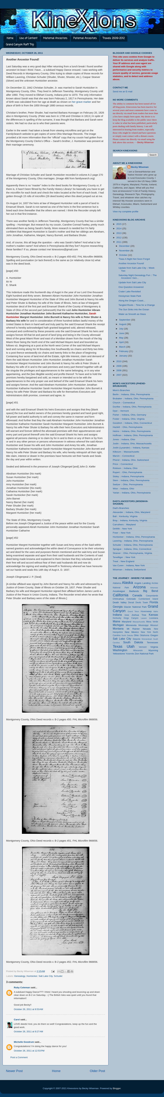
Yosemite (130, 654)
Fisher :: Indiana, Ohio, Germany (129, 414)
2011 (119, 242)
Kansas (153, 614)
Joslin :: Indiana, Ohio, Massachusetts (132, 443)
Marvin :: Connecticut (123, 456)
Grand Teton (133, 611)
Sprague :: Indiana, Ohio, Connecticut (132, 549)
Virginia (154, 647)
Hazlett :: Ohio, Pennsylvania (127, 427)
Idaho (155, 611)
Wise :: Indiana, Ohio (123, 488)
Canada (137, 595)
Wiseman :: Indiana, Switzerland (129, 569)
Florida (154, 602)
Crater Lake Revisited (130, 291)
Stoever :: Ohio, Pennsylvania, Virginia (132, 553)
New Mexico (132, 632)
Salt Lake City (46, 976)
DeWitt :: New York (122, 528)
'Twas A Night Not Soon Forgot (134, 259)
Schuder (58, 976)
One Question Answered (131, 287)
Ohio (136, 635)
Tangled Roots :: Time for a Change (137, 305)
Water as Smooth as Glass (132, 314)
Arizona (139, 587)
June (122, 333)
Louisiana (153, 618)
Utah (131, 646)
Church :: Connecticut (124, 402)
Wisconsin (138, 650)
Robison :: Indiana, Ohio (125, 468)
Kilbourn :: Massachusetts (126, 451)
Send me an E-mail (122, 91)
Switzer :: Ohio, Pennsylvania (128, 484)
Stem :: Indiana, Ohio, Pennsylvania (131, 480)
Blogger (117, 1088)
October (123, 255)
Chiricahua (118, 599)
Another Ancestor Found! (131, 263)
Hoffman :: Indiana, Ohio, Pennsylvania (133, 435)
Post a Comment (19, 1057)
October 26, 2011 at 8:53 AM (28, 1009)
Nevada (147, 629)
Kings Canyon (131, 618)
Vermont (142, 647)
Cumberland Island (148, 599)
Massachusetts (139, 622)
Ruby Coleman (22, 987)
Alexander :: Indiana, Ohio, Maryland (131, 512)
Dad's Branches (121, 508)
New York (146, 632)
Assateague (119, 591)
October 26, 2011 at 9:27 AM (28, 1031)
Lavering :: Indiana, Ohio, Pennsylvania (133, 541)
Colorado (131, 599)
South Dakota (133, 642)
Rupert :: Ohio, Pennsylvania (127, 472)
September (125, 319)
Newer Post (14, 1071)
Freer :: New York (122, 532)
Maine (116, 621)
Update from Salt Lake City (132, 282)
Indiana (117, 614)
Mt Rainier (133, 629)
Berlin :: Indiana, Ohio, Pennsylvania (131, 394)
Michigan (118, 624)
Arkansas (154, 588)
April (121, 342)
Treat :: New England (123, 561)
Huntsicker (31, 976)
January (123, 355)
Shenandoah (147, 639)
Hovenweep (146, 611)
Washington (120, 650)
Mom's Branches (121, 390)
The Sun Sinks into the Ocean (134, 309)
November (124, 250)
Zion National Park (144, 653)
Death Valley (120, 602)
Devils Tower (141, 602)
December (124, 246)
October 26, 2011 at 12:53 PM (29, 1050)
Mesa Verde (152, 621)
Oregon (154, 635)
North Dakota (127, 635)
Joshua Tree (139, 615)
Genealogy (19, 976)
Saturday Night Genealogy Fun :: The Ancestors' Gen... (138, 276)
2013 (119, 233)
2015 (119, 224)
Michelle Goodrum (24, 1042)
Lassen (144, 618)
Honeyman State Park (130, 296)
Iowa (127, 615)
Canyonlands (152, 595)
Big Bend (150, 590)
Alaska (127, 582)
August (123, 324)
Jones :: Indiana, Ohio (124, 439)
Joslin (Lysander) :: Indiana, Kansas (131, 447)
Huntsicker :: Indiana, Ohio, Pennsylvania (134, 537)
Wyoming (153, 650)
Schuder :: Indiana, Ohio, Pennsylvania (133, 545)
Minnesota (131, 625)
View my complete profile (125, 211)
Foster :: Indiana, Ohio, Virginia (129, 419)
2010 (119, 361)
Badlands (134, 591)
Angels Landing (142, 583)
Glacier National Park (135, 607)
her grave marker (81, 102)
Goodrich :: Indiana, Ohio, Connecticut (132, 423)
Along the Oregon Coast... (132, 300)
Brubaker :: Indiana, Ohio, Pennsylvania (133, 398)
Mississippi (143, 625)
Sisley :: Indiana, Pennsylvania (128, 476)
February (124, 351)
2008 (119, 370)
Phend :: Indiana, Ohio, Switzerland (131, 460)
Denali (131, 602)
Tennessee (152, 642)
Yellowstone (119, 653)
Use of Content (28, 38)
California (120, 595)
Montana (118, 628)
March (122, 347)
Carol (17, 1019)
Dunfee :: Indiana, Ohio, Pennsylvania (132, 406)
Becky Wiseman (140, 167)
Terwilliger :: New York (124, 557)
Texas (117, 646)
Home (10, 38)
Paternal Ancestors (85, 38)
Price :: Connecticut (123, 464)
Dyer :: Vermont (121, 411)
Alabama (117, 583)
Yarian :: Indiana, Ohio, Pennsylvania (132, 492)
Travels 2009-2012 (114, 38)
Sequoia (136, 639)
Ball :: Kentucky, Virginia (125, 516)
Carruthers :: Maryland (124, 524)
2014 (119, 228)
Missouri (154, 625)
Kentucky (117, 618)
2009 (119, 366)
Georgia (118, 606)
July (121, 328)
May (121, 337)
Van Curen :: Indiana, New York (129, 565)
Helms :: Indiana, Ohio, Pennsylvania (132, 431)
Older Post (97, 1071)
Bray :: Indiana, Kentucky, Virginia (130, 520)
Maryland (126, 621)
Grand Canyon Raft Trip (20, 45)
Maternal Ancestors (55, 38)
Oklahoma (144, 635)
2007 (119, 375)
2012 (119, 237)
